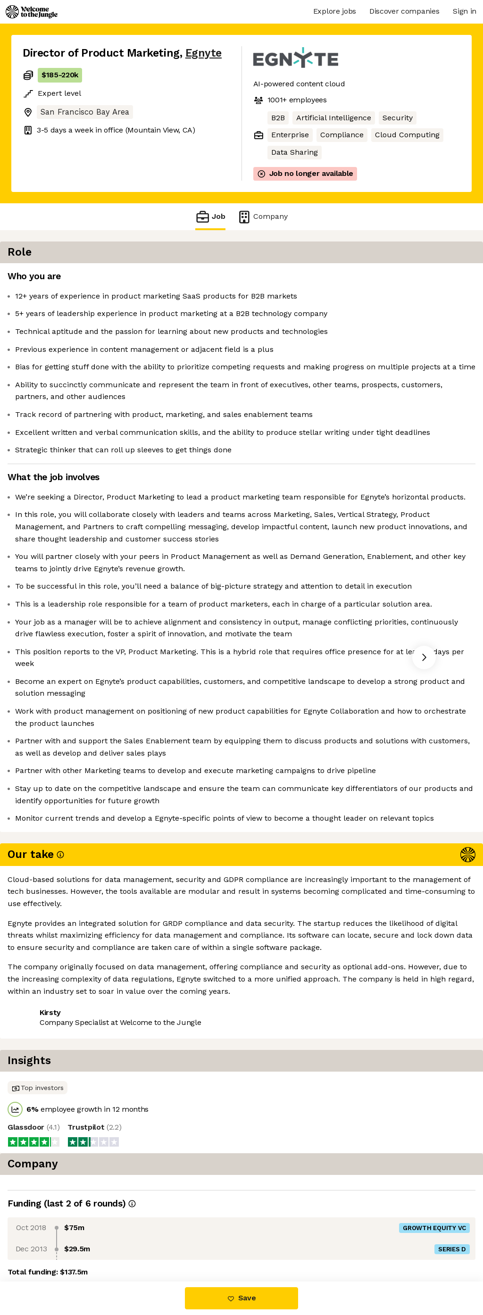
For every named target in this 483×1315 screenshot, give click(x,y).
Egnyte (203, 53)
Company (262, 217)
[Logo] (32, 11)
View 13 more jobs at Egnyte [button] (140, 1241)
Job (210, 217)
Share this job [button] (48, 1241)
